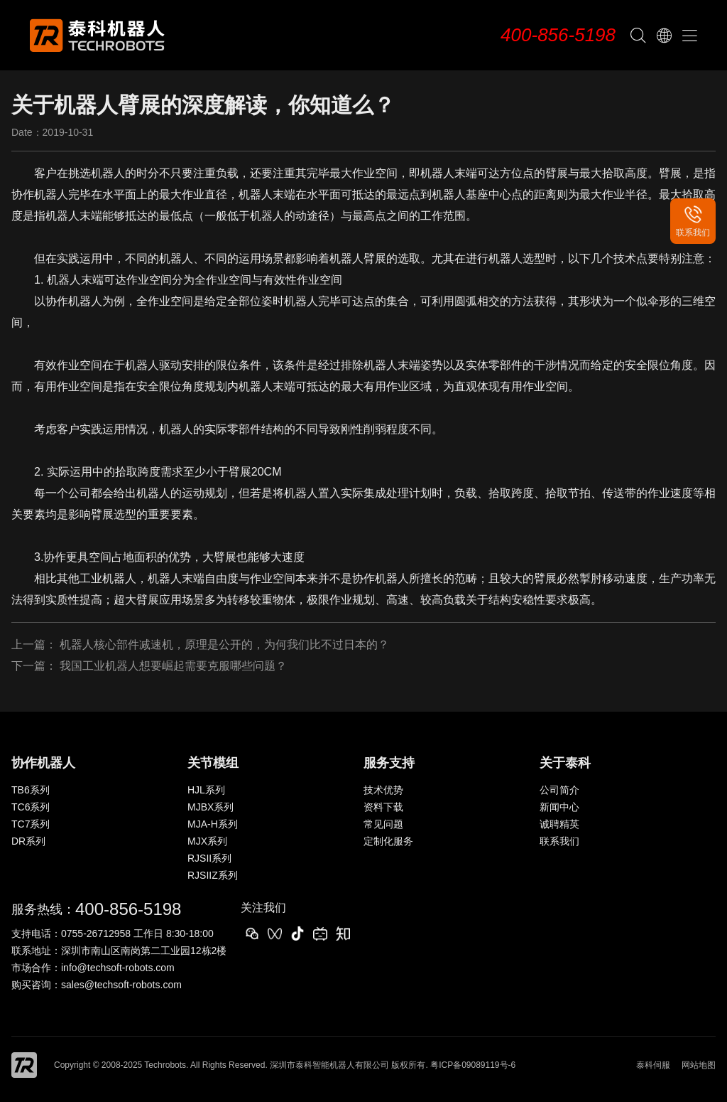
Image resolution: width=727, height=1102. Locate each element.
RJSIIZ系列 (212, 875)
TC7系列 (30, 824)
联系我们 (559, 841)
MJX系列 (207, 841)
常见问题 (383, 824)
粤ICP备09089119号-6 (472, 1065)
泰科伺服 (653, 1065)
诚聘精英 (559, 824)
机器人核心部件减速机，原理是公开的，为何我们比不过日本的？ (224, 644)
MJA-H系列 (212, 824)
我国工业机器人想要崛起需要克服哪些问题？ (173, 666)
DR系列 (28, 841)
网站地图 (699, 1065)
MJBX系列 (210, 807)
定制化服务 (388, 841)
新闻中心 (559, 807)
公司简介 (559, 790)
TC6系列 (30, 807)
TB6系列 (30, 790)
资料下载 (383, 807)
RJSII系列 (209, 858)
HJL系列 (206, 790)
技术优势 (383, 790)
